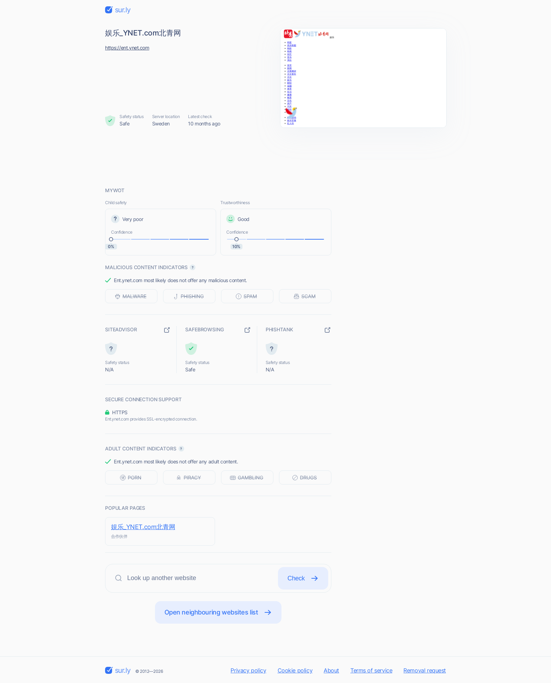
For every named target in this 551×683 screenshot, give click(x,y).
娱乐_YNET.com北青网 (143, 527)
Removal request (424, 670)
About (331, 670)
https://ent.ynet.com (127, 48)
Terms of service (371, 670)
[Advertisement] (275, 157)
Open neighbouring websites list (218, 612)
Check (303, 578)
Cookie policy (295, 670)
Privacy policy (248, 670)
